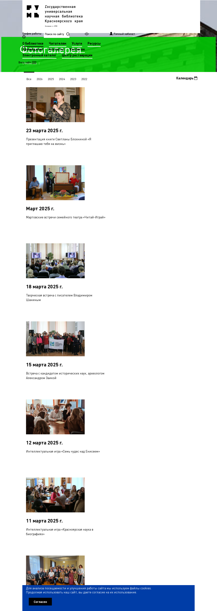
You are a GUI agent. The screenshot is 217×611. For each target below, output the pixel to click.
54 (171, 491)
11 (74, 483)
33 (44, 491)
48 (135, 491)
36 (62, 491)
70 (99, 499)
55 (177, 491)
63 (57, 499)
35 (56, 491)
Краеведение (93, 22)
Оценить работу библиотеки (177, 588)
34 (50, 491)
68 (87, 499)
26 (165, 483)
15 (99, 483)
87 (33, 507)
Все (29, 79)
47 (129, 491)
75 (130, 499)
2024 (63, 79)
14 (93, 483)
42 (99, 491)
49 (141, 491)
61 (45, 499)
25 (159, 483)
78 (148, 499)
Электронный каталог (100, 28)
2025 (51, 79)
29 (183, 483)
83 (178, 499)
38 (74, 491)
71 (105, 499)
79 (154, 499)
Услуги (138, 16)
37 (68, 491)
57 (189, 491)
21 (135, 483)
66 (75, 499)
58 (27, 499)
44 (111, 491)
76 (136, 499)
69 (93, 499)
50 (147, 491)
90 (51, 507)
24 (153, 483)
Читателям (118, 16)
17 (111, 483)
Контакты (117, 22)
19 (123, 483)
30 (189, 483)
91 (57, 507)
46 (123, 491)
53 (165, 491)
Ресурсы (155, 16)
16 (105, 483)
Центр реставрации (138, 28)
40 (86, 491)
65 (69, 499)
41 (93, 491)
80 (160, 499)
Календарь (186, 78)
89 (45, 507)
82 (172, 499)
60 (39, 499)
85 (190, 499)
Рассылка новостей (139, 547)
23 (147, 483)
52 (159, 491)
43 (105, 491)
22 (141, 483)
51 (153, 491)
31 (32, 491)
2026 (40, 79)
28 (177, 483)
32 (38, 491)
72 (111, 499)
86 (27, 507)
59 (33, 499)
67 (81, 499)
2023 (74, 79)
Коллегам (138, 22)
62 (51, 499)
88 (39, 507)
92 (63, 507)
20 (129, 483)
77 (142, 499)
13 (86, 483)
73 (117, 499)
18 (117, 483)
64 (63, 499)
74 (124, 499)
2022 (85, 79)
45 (117, 491)
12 (80, 483)
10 (68, 483)
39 (80, 491)
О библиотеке (93, 16)
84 (184, 499)
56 (183, 491)
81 (166, 499)
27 (171, 483)
